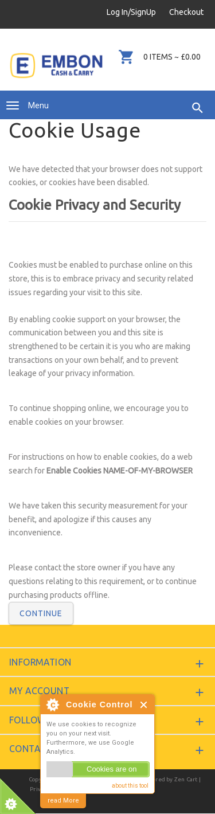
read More (63, 800)
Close (144, 705)
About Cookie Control (52, 704)
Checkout (186, 12)
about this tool (130, 785)
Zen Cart (186, 779)
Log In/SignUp (131, 12)
